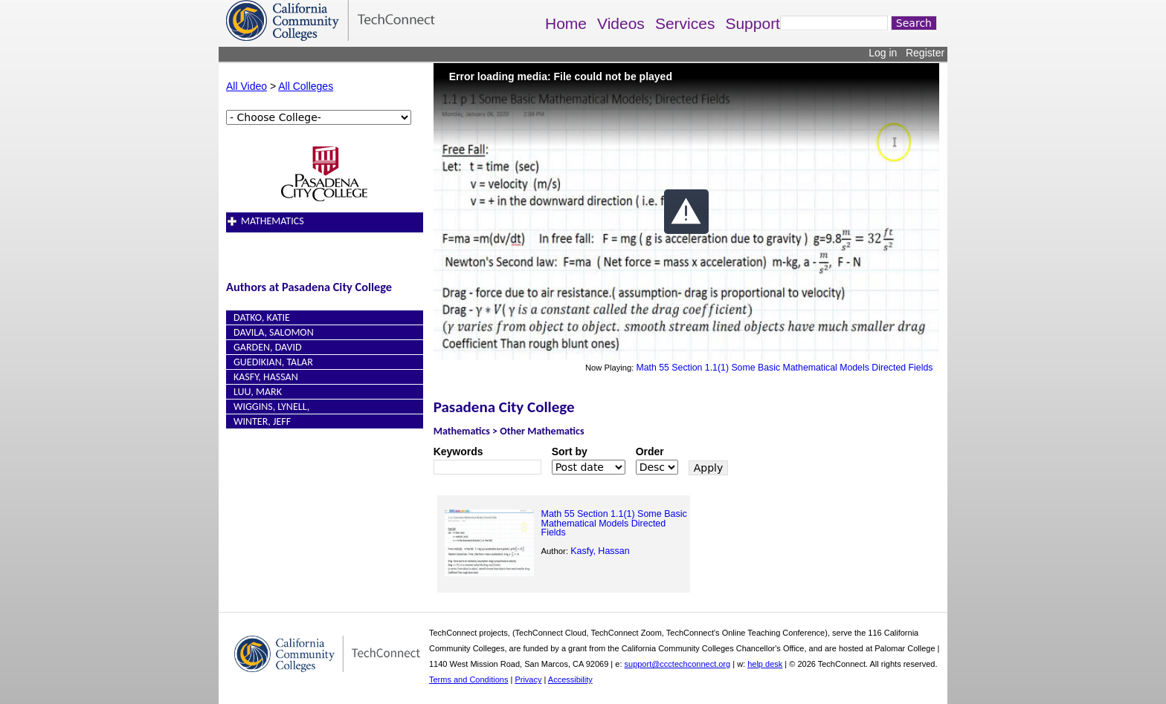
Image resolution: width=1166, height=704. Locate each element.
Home (566, 23)
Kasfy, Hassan (265, 377)
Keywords (458, 451)
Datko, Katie (261, 317)
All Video (246, 86)
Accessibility (570, 679)
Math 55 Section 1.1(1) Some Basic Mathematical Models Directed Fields (784, 367)
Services (685, 23)
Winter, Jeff (262, 421)
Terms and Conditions (468, 679)
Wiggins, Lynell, (271, 406)
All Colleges (305, 86)
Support (752, 23)
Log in (883, 53)
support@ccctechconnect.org (678, 663)
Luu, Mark (257, 391)
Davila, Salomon (273, 332)
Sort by (569, 451)
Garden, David (267, 347)
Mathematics (272, 221)
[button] (686, 211)
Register (925, 53)
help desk (764, 663)
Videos (621, 23)
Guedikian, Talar (273, 362)
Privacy (528, 679)
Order (650, 451)
